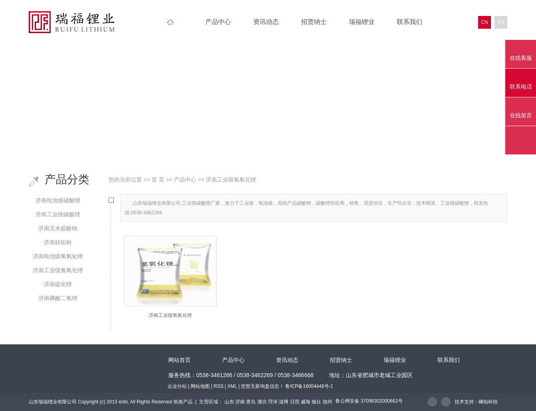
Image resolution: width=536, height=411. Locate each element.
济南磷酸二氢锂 (57, 298)
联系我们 (409, 21)
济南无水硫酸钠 (57, 228)
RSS (219, 386)
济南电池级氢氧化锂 (58, 256)
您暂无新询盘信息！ (262, 386)
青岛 (251, 402)
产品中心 (218, 21)
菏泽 (273, 402)
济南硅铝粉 (58, 242)
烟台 (316, 402)
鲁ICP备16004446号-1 (309, 386)
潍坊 (262, 402)
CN (484, 22)
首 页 (158, 179)
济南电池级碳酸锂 (57, 200)
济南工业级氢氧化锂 (58, 270)
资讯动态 (266, 21)
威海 (305, 402)
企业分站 (177, 386)
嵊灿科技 (488, 402)
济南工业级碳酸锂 (57, 214)
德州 (327, 402)
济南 (240, 402)
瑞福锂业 (361, 21)
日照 (295, 402)
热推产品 (183, 402)
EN (501, 22)
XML (232, 386)
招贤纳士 (314, 21)
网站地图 (200, 386)
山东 (229, 402)
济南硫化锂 (58, 284)
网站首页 (179, 360)
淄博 (283, 402)
